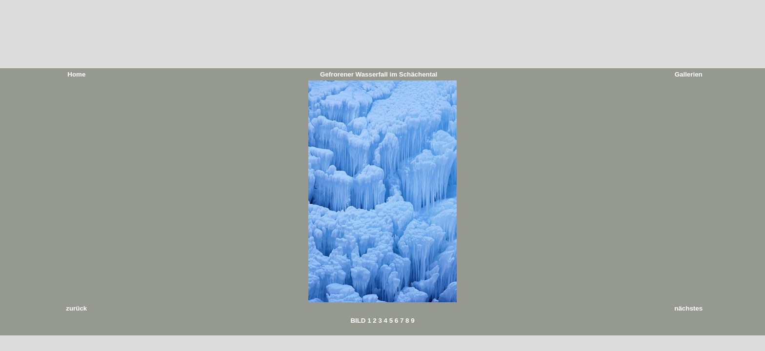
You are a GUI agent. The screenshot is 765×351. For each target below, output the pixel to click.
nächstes (688, 308)
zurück (76, 308)
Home (76, 74)
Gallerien (689, 74)
